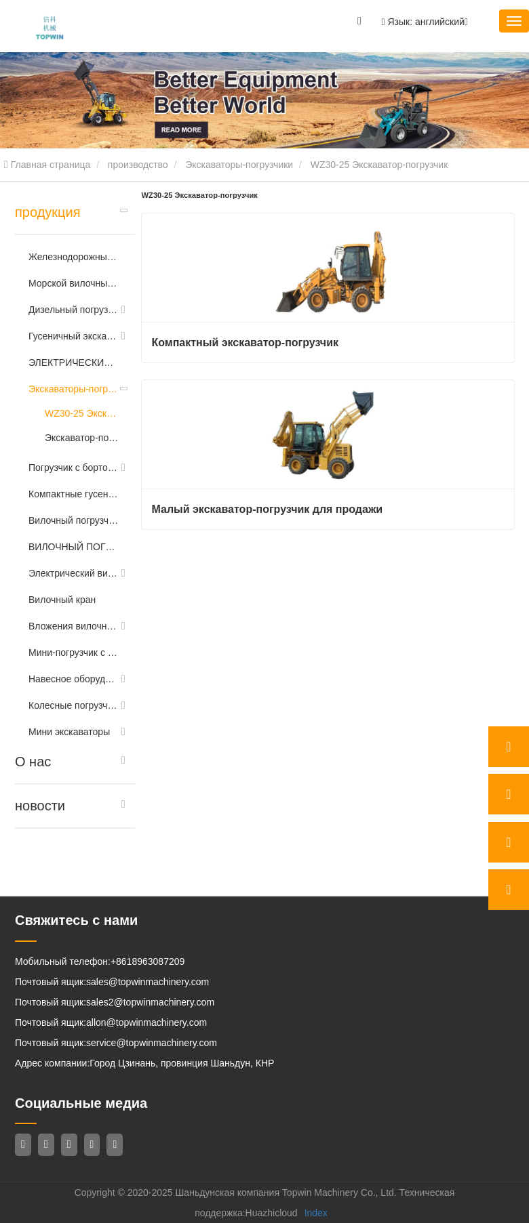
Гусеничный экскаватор (73, 336)
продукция (48, 212)
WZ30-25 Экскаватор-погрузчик (83, 413)
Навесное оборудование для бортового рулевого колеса (73, 678)
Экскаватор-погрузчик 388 (83, 437)
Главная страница (47, 164)
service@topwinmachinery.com (151, 1042)
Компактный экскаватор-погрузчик (245, 342)
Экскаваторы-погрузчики (239, 164)
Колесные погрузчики (73, 705)
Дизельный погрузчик (73, 309)
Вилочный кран (62, 599)
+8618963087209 (147, 961)
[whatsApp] (508, 746)
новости (40, 805)
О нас (33, 761)
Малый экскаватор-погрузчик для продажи (267, 509)
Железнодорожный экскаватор (73, 256)
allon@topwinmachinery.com (146, 1022)
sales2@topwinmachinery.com (150, 1002)
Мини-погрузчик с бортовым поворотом (73, 652)
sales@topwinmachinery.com (147, 981)
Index (316, 1212)
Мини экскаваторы (69, 731)
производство (138, 164)
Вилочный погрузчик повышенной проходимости (73, 520)
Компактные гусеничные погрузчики (73, 494)
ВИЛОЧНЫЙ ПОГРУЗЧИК (73, 546)
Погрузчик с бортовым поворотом (73, 467)
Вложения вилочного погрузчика (73, 626)
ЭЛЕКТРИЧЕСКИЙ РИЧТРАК (73, 362)
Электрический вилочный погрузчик (73, 573)
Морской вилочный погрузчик (73, 283)
